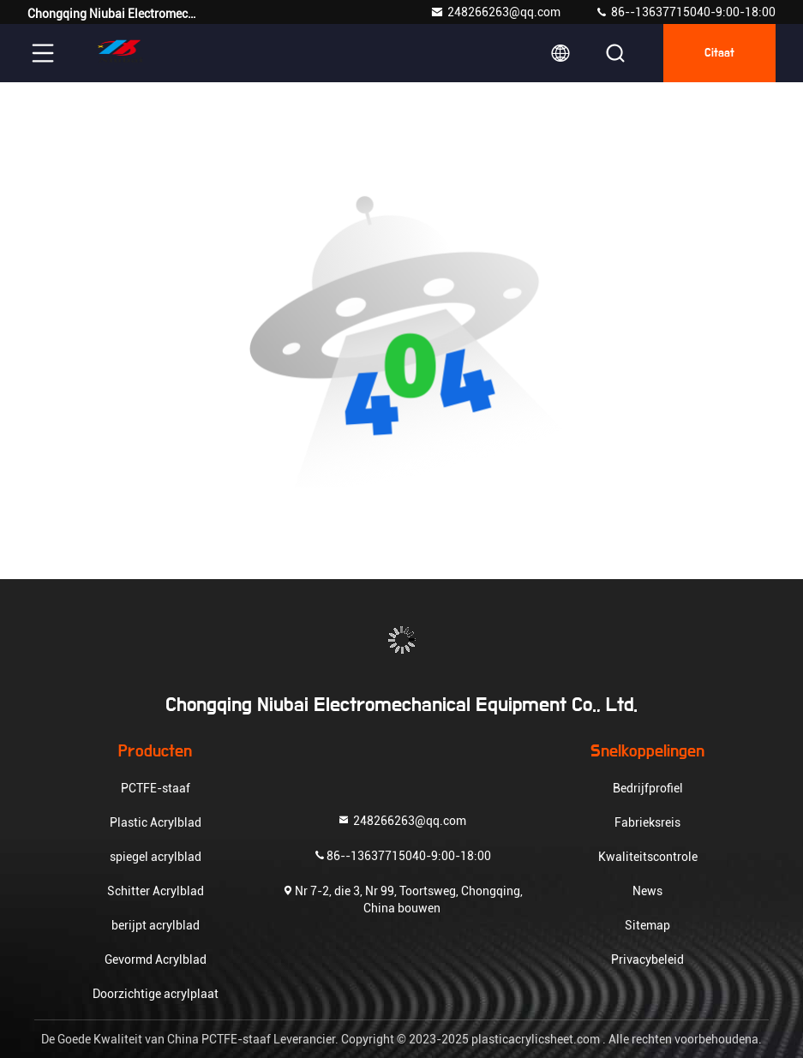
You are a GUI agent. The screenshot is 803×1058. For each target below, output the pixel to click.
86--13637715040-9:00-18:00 (685, 12)
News (647, 891)
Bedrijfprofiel (648, 788)
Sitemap (647, 925)
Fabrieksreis (647, 822)
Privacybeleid (647, 959)
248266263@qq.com (495, 12)
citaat (719, 53)
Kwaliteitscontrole (648, 857)
